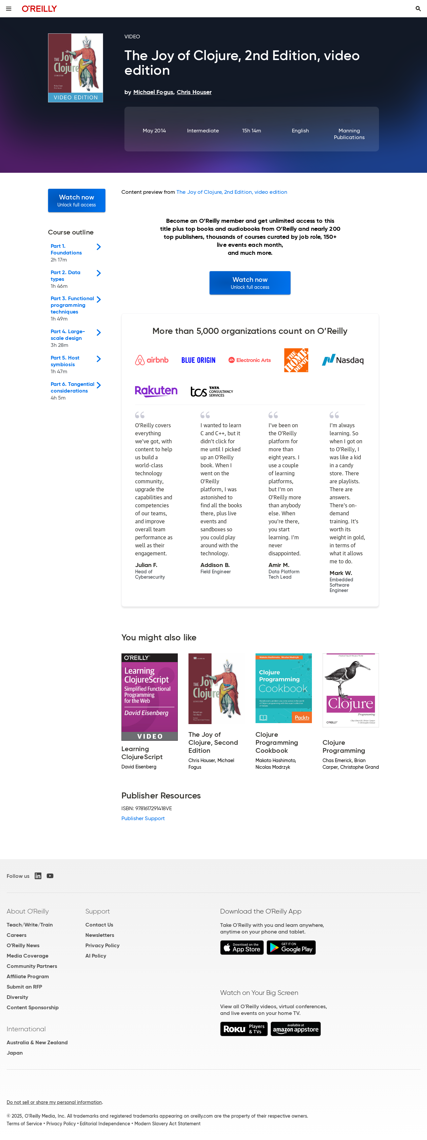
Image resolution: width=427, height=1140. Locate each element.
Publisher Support (143, 818)
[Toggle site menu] (9, 9)
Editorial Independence (105, 1124)
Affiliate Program (28, 976)
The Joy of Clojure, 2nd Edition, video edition (231, 192)
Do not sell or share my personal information (54, 1102)
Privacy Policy (102, 945)
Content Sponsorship (33, 1007)
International (26, 1029)
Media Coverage (27, 955)
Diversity (17, 997)
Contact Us (99, 924)
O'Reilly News (23, 945)
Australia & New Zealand (37, 1042)
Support (97, 911)
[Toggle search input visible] (418, 9)
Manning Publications (349, 133)
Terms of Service (24, 1124)
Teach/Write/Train (30, 924)
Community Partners (32, 966)
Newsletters (99, 935)
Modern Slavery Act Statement (167, 1124)
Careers (16, 935)
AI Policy (95, 955)
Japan (15, 1052)
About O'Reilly (28, 911)
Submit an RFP (24, 986)
